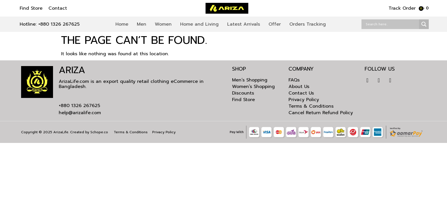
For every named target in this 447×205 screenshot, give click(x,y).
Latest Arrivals (243, 24)
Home (121, 24)
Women (163, 24)
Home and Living (199, 24)
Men (141, 24)
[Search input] (392, 24)
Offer (275, 24)
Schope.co (99, 132)
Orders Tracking (307, 24)
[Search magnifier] (424, 24)
